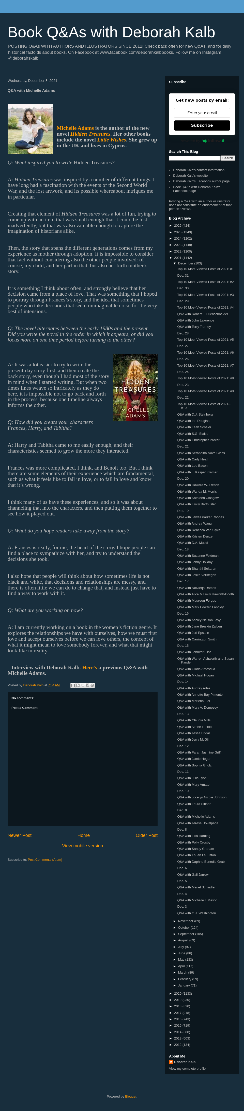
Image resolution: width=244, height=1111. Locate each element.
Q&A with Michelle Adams (196, 816)
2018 (178, 1006)
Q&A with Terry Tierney (194, 327)
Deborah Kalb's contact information (198, 170)
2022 (178, 251)
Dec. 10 (183, 791)
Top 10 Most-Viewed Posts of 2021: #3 (205, 295)
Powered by (202, 141)
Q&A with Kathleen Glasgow (198, 498)
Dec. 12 (183, 746)
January (184, 985)
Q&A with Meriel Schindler (196, 887)
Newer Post (20, 835)
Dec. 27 (183, 346)
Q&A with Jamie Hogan (194, 759)
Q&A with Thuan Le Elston (196, 855)
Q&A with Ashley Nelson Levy (199, 620)
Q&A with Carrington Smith (197, 639)
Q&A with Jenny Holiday (194, 562)
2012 (178, 1045)
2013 (178, 1038)
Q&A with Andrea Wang (194, 523)
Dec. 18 (183, 549)
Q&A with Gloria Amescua (196, 669)
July (181, 947)
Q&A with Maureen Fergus (196, 600)
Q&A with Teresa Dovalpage (197, 823)
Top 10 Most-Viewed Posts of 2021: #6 (205, 352)
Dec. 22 (183, 397)
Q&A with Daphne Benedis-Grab (200, 862)
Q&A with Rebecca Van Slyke (198, 530)
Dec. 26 (183, 359)
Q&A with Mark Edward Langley (200, 607)
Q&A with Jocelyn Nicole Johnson (201, 797)
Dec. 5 (182, 881)
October (184, 927)
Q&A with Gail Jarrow (192, 874)
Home (84, 835)
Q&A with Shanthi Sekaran (196, 568)
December (186, 263)
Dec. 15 (183, 646)
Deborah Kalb (185, 1062)
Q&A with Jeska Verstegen (196, 575)
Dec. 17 (183, 581)
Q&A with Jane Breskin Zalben (199, 626)
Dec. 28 (183, 333)
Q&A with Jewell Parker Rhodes (200, 517)
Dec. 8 (182, 829)
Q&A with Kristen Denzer (195, 536)
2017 (178, 1013)
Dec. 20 (183, 478)
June (182, 953)
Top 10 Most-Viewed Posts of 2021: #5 (205, 340)
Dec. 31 (183, 275)
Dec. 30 (183, 288)
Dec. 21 (183, 446)
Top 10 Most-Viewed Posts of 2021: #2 (205, 282)
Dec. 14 (183, 682)
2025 (178, 232)
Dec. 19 (183, 511)
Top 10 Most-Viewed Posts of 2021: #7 (205, 365)
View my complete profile (187, 1068)
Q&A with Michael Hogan (195, 675)
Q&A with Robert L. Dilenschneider (202, 314)
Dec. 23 (183, 385)
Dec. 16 (183, 613)
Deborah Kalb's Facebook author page (201, 181)
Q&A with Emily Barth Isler (196, 504)
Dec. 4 (182, 894)
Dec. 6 (182, 868)
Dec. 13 (183, 714)
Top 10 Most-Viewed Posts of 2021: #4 (205, 307)
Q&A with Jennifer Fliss (194, 652)
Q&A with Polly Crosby (193, 842)
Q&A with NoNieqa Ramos (196, 588)
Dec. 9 (182, 810)
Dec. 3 (182, 906)
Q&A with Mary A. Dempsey (197, 707)
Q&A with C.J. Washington (196, 913)
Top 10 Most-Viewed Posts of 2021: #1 (205, 269)
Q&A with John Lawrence (195, 320)
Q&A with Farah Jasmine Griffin (200, 752)
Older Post (147, 835)
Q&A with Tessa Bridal (193, 733)
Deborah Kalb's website (190, 175)
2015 (178, 1025)
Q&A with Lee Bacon (192, 466)
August (183, 940)
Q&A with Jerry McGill (193, 739)
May (181, 959)
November (186, 921)
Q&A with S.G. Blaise (192, 434)
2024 (178, 238)
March (183, 972)
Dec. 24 (183, 372)
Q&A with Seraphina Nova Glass (201, 453)
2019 (178, 1000)
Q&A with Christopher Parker (198, 440)
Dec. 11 (183, 772)
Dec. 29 (183, 301)
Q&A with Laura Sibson (194, 804)
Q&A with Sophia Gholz (194, 765)
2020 (178, 993)
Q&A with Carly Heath (193, 459)
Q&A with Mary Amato (193, 784)
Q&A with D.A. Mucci (192, 543)
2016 (178, 1019)
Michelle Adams (75, 128)
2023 (178, 245)
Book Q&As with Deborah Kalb (111, 32)
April (182, 966)
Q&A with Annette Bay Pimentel (200, 694)
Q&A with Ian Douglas (193, 421)
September (186, 934)
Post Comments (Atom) (45, 860)
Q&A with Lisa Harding (193, 836)
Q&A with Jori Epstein (193, 633)
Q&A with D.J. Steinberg (194, 414)
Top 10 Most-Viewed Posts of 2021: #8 (205, 378)
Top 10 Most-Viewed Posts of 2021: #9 (205, 391)
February (185, 979)
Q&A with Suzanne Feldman (198, 556)
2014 (178, 1032)
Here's (89, 668)
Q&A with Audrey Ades (193, 688)
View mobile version (82, 845)
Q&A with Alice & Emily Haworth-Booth (205, 594)
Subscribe (202, 125)
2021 (178, 258)
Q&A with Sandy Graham (195, 849)
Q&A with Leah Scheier (194, 427)
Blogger (130, 1096)
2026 (178, 225)
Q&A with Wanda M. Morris (197, 491)
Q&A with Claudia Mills (193, 720)
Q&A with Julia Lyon (191, 778)
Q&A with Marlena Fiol (193, 701)
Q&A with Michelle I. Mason (197, 900)
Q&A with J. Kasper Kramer (197, 472)
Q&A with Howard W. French (198, 485)
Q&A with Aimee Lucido (194, 727)
